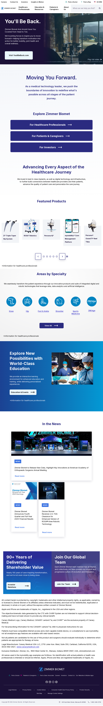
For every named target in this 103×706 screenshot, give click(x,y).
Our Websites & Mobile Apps (85, 675)
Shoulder (60, 311)
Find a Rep (86, 2)
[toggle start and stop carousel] (67, 256)
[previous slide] (38, 256)
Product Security (85, 690)
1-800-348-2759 (96, 702)
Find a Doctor (71, 2)
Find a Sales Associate (47, 675)
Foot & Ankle (43, 311)
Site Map (39, 693)
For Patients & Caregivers (51, 136)
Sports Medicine (76, 312)
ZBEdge (91, 311)
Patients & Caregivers (29, 675)
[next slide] (62, 256)
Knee (11, 311)
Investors (24, 2)
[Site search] (100, 8)
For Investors (50, 147)
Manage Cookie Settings (55, 693)
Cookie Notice (41, 690)
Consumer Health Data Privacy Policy (62, 690)
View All (51, 325)
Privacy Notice (27, 690)
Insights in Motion (37, 2)
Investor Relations (18, 586)
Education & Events (23, 392)
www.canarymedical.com (28, 647)
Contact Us (14, 2)
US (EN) (98, 2)
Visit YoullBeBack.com (19, 55)
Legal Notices (12, 690)
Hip (27, 311)
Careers (4, 2)
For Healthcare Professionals (51, 124)
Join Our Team (66, 584)
